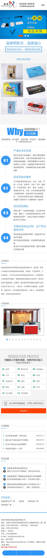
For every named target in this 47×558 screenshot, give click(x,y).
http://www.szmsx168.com (16, 542)
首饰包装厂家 (33, 501)
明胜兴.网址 (40, 542)
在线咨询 (23, 411)
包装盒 (21, 501)
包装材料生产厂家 (8, 501)
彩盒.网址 (5, 545)
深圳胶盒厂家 (6, 505)
